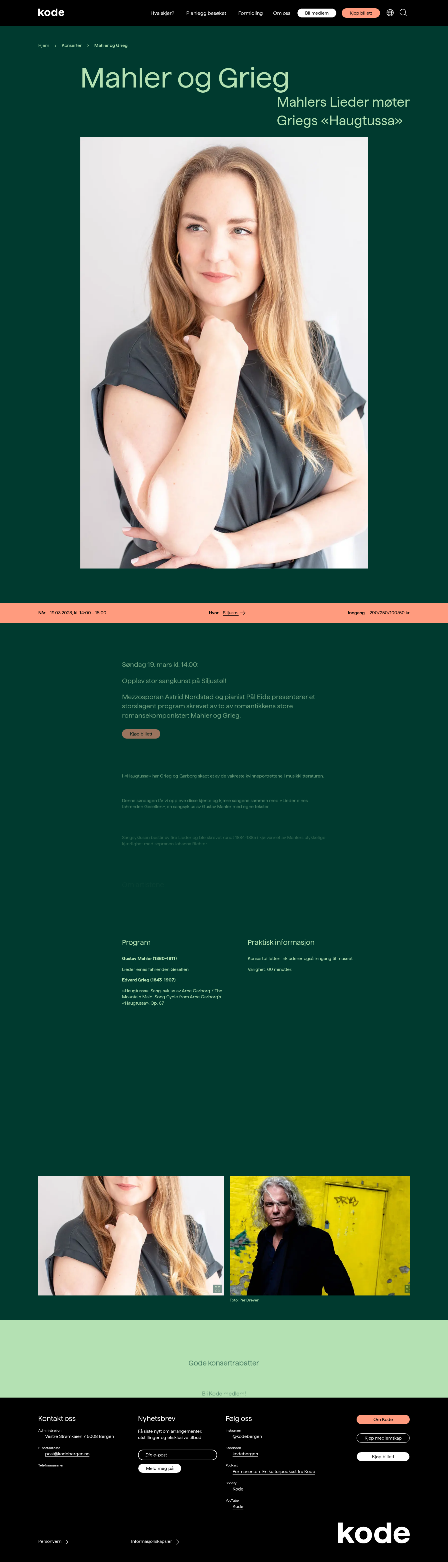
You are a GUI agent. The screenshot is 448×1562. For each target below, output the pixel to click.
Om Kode (383, 1419)
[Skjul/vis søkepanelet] (403, 13)
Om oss (281, 13)
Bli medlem (317, 13)
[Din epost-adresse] (177, 1455)
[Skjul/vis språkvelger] (390, 13)
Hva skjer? (162, 13)
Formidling (250, 13)
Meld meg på (159, 1468)
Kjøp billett (361, 13)
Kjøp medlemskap (383, 1438)
